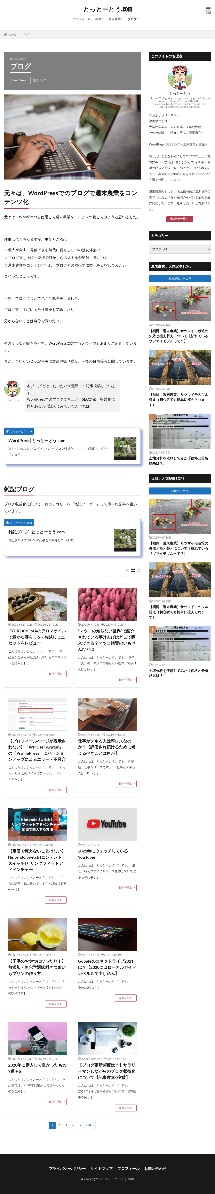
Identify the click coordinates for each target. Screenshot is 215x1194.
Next (88, 1125)
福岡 (98, 19)
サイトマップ (101, 1168)
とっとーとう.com (107, 9)
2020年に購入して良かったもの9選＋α (37, 1068)
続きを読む (55, 673)
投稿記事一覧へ (178, 218)
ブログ (132, 19)
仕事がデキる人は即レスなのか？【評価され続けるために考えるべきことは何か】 (106, 747)
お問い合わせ (155, 1168)
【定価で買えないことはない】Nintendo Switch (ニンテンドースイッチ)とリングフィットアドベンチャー (37, 860)
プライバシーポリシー (67, 1168)
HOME (12, 34)
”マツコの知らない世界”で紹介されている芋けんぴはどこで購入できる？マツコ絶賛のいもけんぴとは (106, 640)
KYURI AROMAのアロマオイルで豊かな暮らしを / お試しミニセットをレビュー (37, 636)
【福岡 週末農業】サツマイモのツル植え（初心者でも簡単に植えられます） (178, 400)
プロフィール (81, 19)
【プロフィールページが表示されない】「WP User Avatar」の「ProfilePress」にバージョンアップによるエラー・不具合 (37, 750)
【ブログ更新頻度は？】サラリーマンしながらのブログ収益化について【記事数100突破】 (106, 1071)
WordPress (19, 80)
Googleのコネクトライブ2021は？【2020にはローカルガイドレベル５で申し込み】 (107, 967)
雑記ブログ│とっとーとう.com (36, 531)
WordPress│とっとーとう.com (36, 440)
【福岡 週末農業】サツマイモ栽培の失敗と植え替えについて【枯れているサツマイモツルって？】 (178, 336)
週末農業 (114, 19)
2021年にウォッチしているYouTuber (103, 853)
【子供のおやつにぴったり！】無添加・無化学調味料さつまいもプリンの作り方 (37, 967)
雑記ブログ (39, 80)
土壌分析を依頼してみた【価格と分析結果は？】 (178, 460)
